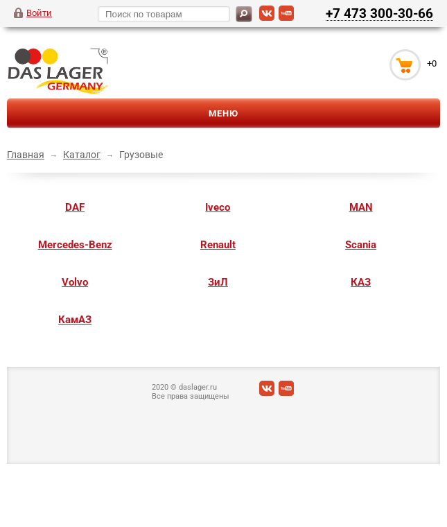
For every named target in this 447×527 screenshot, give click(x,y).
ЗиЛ (218, 282)
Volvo (75, 282)
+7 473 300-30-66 (379, 13)
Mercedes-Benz (75, 245)
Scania (360, 245)
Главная (25, 154)
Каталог (81, 154)
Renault (218, 245)
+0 (432, 63)
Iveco (217, 207)
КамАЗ (74, 319)
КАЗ (361, 282)
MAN (361, 207)
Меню (223, 113)
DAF (75, 207)
